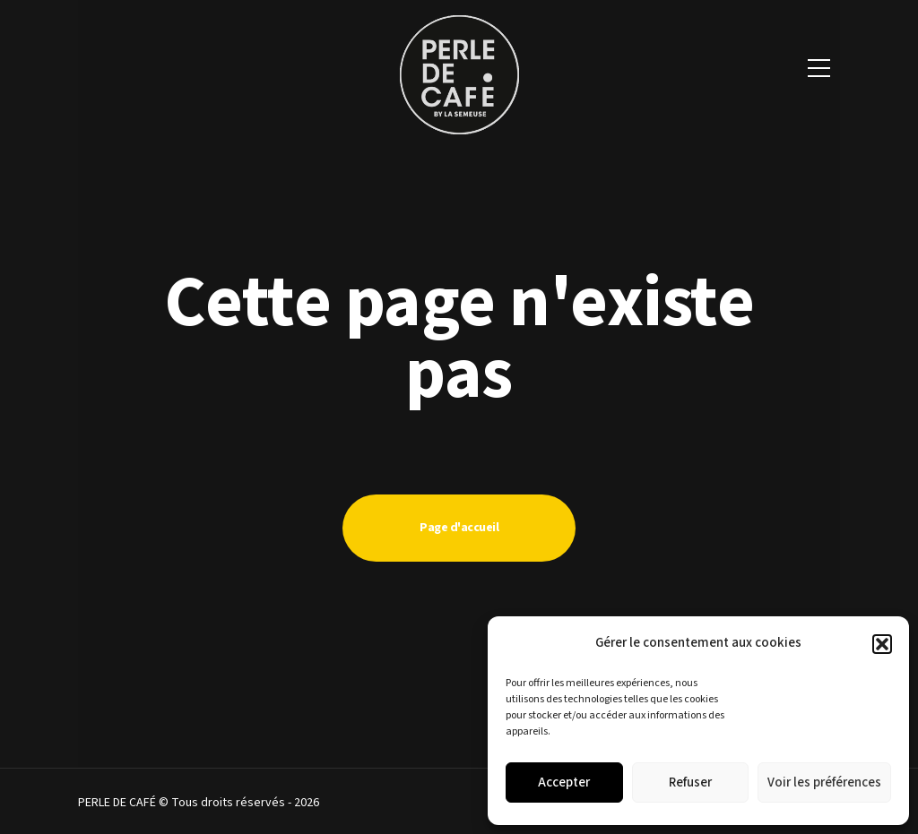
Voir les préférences (824, 782)
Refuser (690, 782)
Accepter (564, 782)
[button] (882, 644)
